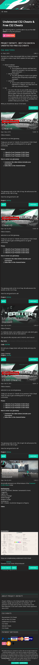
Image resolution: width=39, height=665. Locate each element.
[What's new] (37, 4)
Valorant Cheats (6, 626)
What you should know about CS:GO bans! (13, 104)
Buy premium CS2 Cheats (9, 617)
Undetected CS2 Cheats (9, 621)
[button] (2, 4)
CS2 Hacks (5, 624)
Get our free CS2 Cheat (9, 619)
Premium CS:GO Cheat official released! (12, 563)
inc (1, 53)
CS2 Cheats (5, 628)
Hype (2, 132)
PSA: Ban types (8, 50)
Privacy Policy (6, 658)
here (23, 72)
